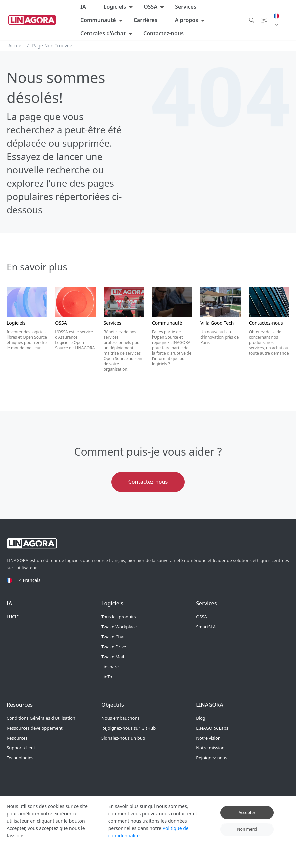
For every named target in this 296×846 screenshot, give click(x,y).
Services (185, 6)
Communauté (98, 20)
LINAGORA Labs (212, 728)
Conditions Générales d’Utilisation (41, 718)
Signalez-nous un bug (123, 738)
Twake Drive (113, 647)
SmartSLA (206, 627)
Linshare (110, 667)
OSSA (150, 6)
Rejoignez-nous (211, 758)
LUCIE (13, 617)
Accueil (16, 45)
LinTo (106, 677)
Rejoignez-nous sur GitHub (128, 728)
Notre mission (210, 748)
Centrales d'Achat (103, 33)
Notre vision (208, 738)
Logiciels (115, 6)
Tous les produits (118, 617)
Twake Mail (112, 657)
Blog (200, 718)
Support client (21, 748)
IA (83, 6)
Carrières (145, 20)
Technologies (20, 758)
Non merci (247, 833)
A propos (186, 20)
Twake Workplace (119, 627)
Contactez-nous (163, 33)
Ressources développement (35, 728)
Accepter (247, 817)
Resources (17, 738)
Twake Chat (113, 637)
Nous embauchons (120, 718)
